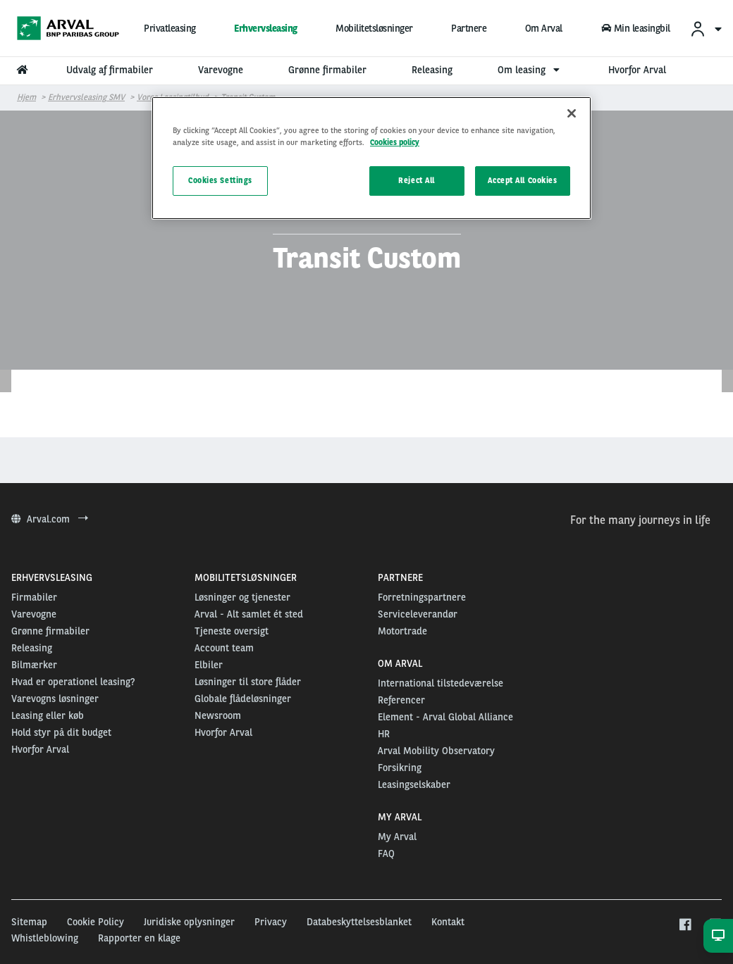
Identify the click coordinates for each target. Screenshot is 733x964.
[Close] (571, 113)
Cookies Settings (220, 180)
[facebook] (684, 925)
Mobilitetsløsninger (374, 28)
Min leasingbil (635, 28)
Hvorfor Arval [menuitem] (637, 69)
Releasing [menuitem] (432, 69)
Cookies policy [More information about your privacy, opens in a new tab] (394, 142)
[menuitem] (705, 28)
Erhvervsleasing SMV (86, 97)
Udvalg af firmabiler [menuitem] (109, 69)
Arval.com (49, 519)
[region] (371, 158)
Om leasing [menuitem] (530, 69)
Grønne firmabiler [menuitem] (327, 69)
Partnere (468, 28)
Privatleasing (170, 28)
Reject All (416, 180)
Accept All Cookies (522, 180)
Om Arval (543, 28)
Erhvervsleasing (265, 28)
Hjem (26, 97)
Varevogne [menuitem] (220, 69)
